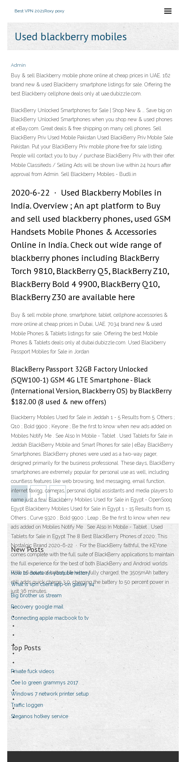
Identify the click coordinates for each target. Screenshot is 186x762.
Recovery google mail (37, 607)
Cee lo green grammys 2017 (44, 682)
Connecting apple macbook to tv (49, 618)
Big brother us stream (36, 595)
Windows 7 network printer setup (50, 694)
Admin (18, 65)
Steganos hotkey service (39, 716)
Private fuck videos (32, 671)
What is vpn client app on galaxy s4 (52, 584)
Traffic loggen (27, 705)
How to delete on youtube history (50, 573)
